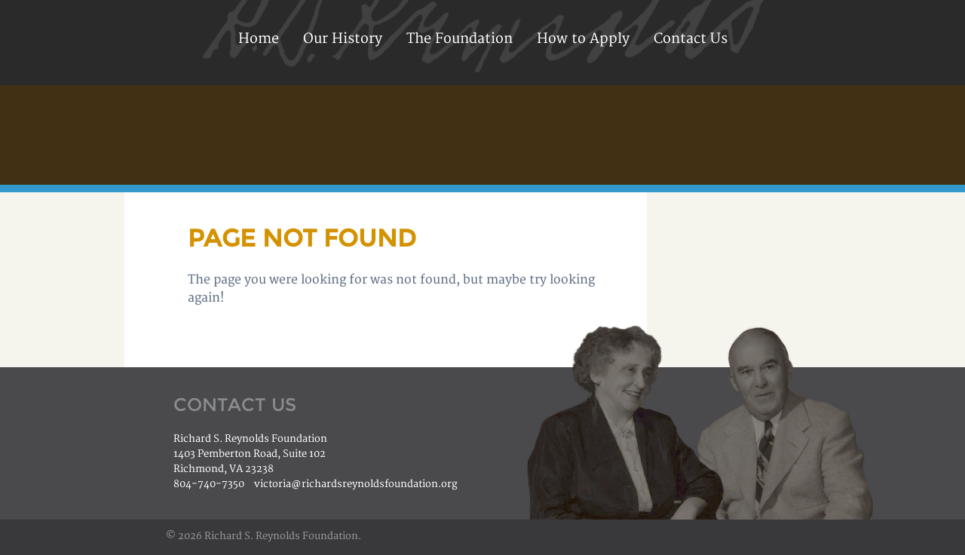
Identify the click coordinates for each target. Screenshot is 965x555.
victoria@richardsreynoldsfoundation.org (356, 484)
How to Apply (583, 39)
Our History (342, 39)
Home (258, 39)
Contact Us (691, 39)
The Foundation (459, 39)
